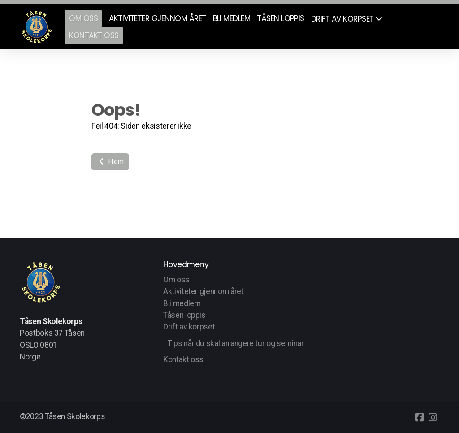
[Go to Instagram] (432, 417)
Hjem (110, 161)
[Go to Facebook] (419, 417)
